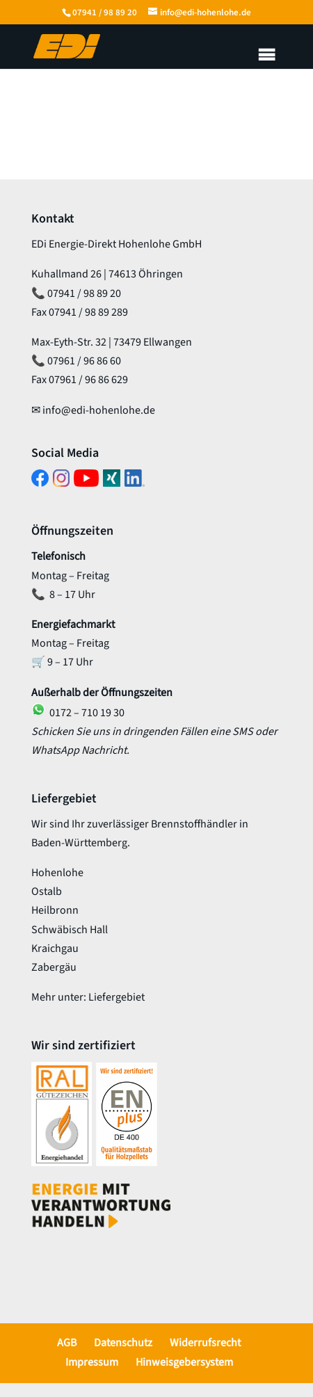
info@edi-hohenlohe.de (98, 410)
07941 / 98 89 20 (104, 12)
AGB (67, 1342)
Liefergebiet (116, 997)
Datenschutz (123, 1342)
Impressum (91, 1362)
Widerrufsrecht (205, 1342)
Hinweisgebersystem (184, 1362)
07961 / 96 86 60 (84, 361)
